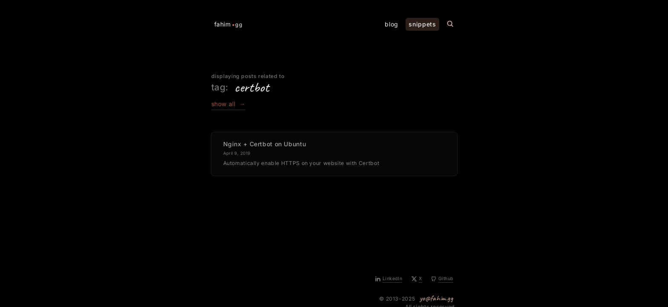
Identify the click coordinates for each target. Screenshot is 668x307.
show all (228, 103)
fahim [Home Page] (228, 24)
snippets (422, 24)
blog (391, 24)
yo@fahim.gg (436, 298)
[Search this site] (450, 24)
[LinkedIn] (389, 279)
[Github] (442, 279)
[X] (417, 279)
